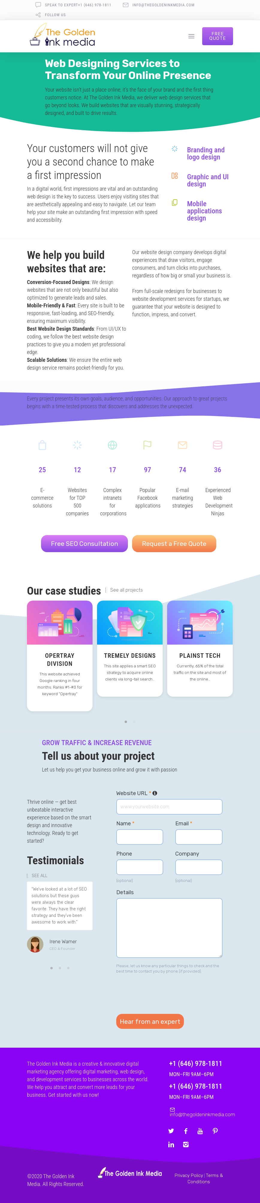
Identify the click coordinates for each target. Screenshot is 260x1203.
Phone (124, 854)
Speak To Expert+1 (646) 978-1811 (78, 5)
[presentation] (161, 991)
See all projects (126, 590)
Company (187, 854)
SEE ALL (39, 876)
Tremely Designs (130, 655)
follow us (55, 15)
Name (125, 824)
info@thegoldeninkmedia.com (163, 5)
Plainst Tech (200, 655)
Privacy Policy (189, 1175)
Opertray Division (60, 659)
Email (183, 824)
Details (125, 892)
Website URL (136, 793)
